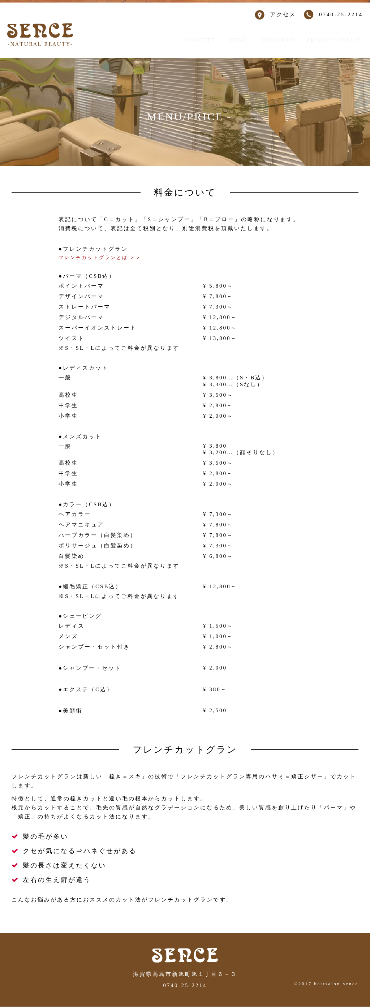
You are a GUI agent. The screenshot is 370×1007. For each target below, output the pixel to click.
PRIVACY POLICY (336, 40)
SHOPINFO (278, 40)
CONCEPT (199, 40)
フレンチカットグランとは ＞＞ (105, 258)
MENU (238, 40)
